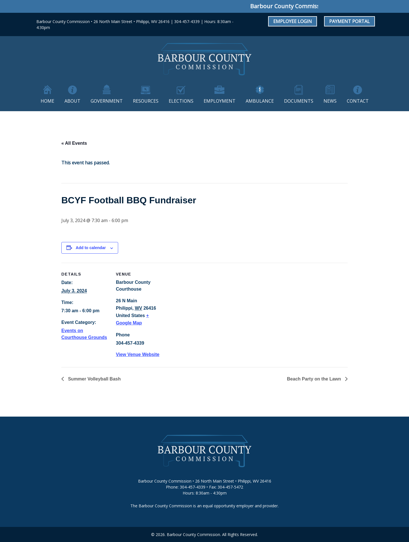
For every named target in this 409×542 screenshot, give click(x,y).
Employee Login (292, 21)
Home (47, 101)
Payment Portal (349, 21)
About (72, 101)
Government (107, 101)
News (330, 101)
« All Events (74, 143)
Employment (219, 101)
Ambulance (260, 101)
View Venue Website (137, 354)
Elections (181, 101)
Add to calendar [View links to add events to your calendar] (91, 247)
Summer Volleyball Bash (94, 378)
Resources (145, 101)
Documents (298, 101)
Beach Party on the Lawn (314, 378)
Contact (358, 101)
